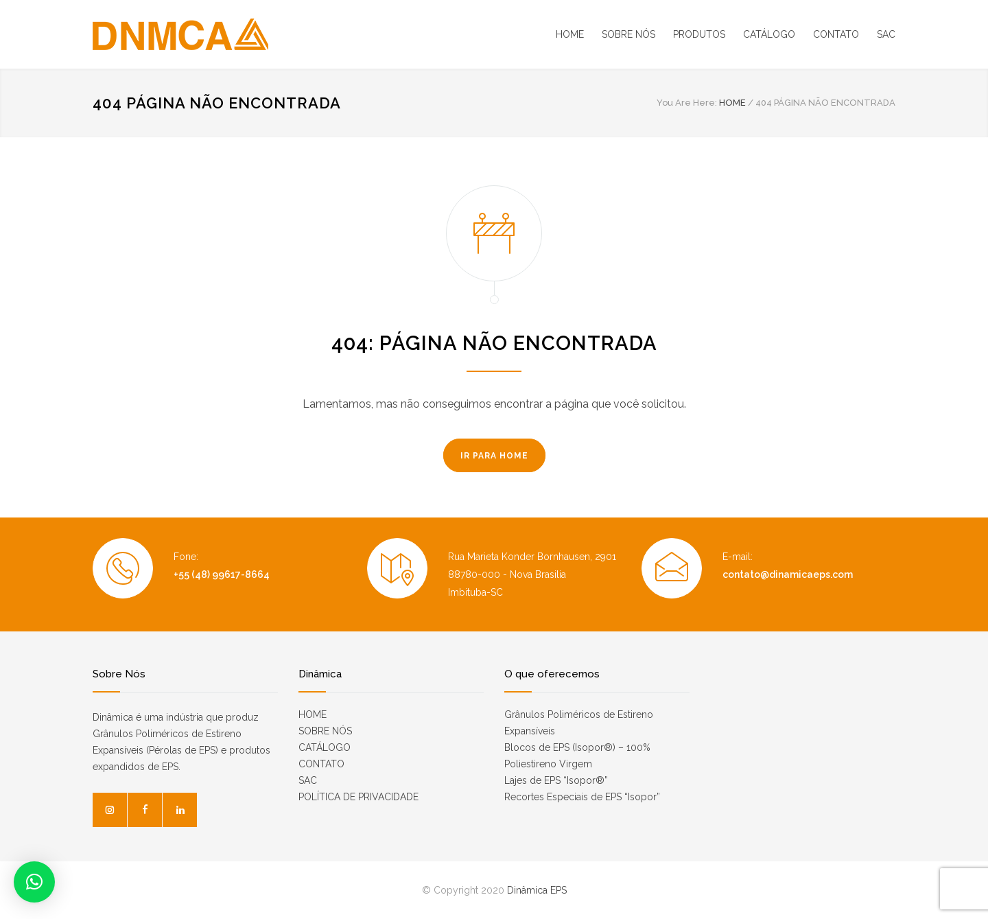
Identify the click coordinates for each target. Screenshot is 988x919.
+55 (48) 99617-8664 (222, 574)
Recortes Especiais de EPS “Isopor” (582, 796)
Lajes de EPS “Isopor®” (556, 780)
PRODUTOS (699, 34)
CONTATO (836, 34)
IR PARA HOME (494, 456)
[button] (34, 882)
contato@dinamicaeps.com (787, 574)
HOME (570, 34)
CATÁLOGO (769, 34)
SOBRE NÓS (628, 34)
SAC (886, 34)
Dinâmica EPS (537, 890)
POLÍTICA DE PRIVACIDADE (358, 796)
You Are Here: (687, 102)
